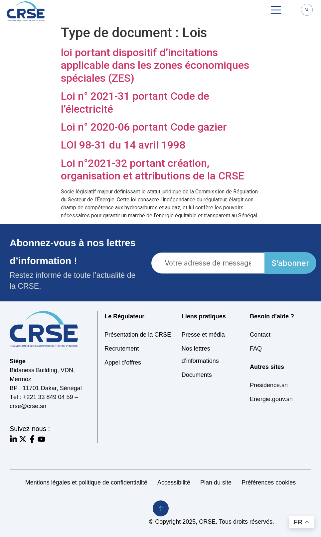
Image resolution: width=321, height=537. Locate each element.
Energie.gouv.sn (271, 399)
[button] (276, 11)
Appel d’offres (122, 362)
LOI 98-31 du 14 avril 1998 (123, 145)
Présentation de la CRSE (137, 334)
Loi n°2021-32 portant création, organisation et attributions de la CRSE (152, 169)
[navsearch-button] (307, 10)
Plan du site (216, 482)
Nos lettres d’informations (200, 354)
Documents (197, 375)
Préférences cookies (268, 482)
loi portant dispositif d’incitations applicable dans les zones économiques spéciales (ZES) (155, 65)
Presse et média (203, 334)
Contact (260, 334)
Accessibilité (173, 482)
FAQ (256, 348)
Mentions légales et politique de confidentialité (86, 482)
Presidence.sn (269, 385)
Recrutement (121, 348)
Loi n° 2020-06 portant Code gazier (144, 127)
